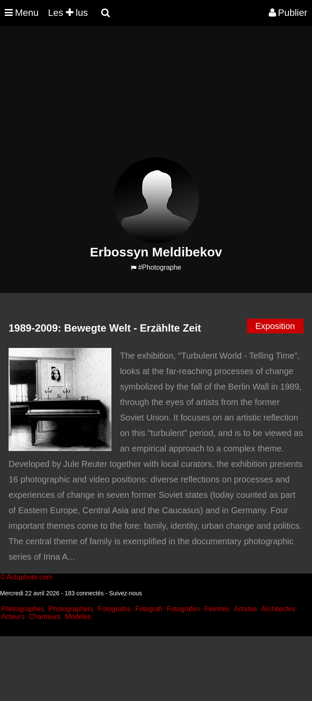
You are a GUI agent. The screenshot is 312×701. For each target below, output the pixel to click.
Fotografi (148, 609)
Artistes (245, 609)
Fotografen (183, 609)
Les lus (68, 12)
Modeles (78, 616)
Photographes (22, 609)
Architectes (278, 609)
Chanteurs (45, 616)
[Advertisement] (156, 97)
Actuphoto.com (29, 577)
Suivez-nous (125, 593)
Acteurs (12, 616)
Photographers (70, 609)
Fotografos (114, 609)
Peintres (217, 609)
